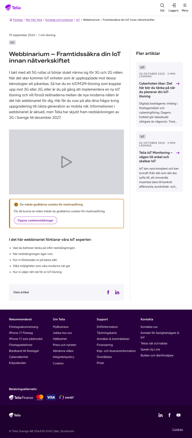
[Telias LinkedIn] (160, 415)
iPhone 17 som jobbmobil (25, 339)
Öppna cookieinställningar (35, 220)
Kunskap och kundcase (59, 19)
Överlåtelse (104, 357)
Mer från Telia (34, 19)
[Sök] (162, 8)
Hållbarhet (60, 339)
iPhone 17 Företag (21, 333)
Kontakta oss (149, 327)
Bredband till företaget (24, 351)
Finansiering (105, 345)
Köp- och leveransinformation (116, 351)
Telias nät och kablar (154, 343)
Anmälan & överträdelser (113, 339)
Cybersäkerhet (18, 357)
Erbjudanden (17, 363)
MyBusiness (61, 327)
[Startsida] (13, 8)
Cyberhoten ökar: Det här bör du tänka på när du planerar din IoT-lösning (157, 89)
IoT (78, 19)
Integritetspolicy (63, 357)
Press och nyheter (64, 345)
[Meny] (185, 8)
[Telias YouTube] (178, 415)
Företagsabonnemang (23, 327)
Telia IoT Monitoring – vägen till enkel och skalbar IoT (156, 157)
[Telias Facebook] (169, 415)
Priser (100, 363)
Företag (15, 19)
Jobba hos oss (62, 333)
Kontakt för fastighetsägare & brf (160, 335)
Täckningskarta (107, 333)
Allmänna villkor (63, 351)
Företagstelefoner (20, 345)
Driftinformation (107, 327)
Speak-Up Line (150, 349)
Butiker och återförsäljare (157, 355)
